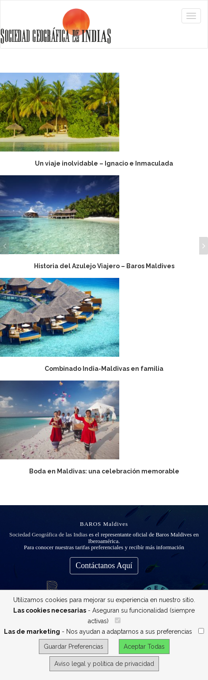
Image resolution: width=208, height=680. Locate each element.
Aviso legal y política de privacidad (104, 663)
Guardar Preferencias (73, 646)
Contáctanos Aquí (104, 565)
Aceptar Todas (144, 646)
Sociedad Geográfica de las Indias (48, 534)
